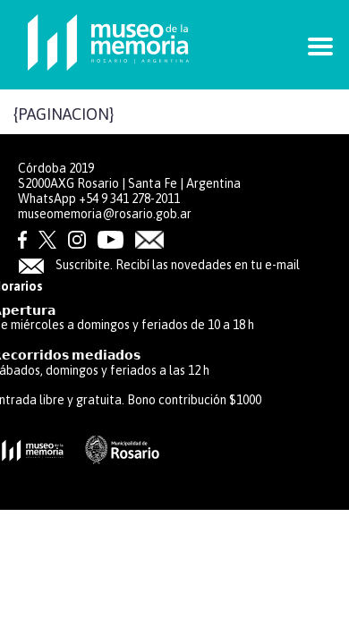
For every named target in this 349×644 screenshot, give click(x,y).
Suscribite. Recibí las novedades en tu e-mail (159, 265)
